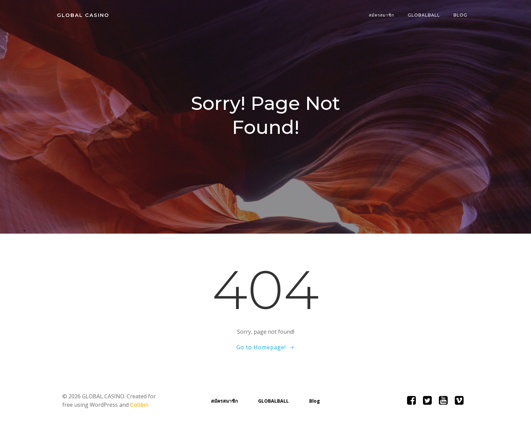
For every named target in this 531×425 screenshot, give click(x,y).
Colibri (139, 404)
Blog (460, 15)
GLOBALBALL (424, 15)
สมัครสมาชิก (381, 15)
